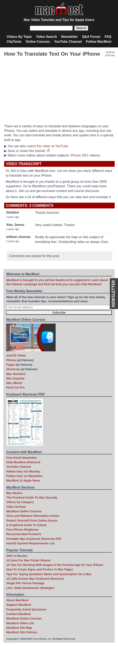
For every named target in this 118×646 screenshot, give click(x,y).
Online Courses (38, 41)
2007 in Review (16, 555)
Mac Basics (14, 493)
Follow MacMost (98, 41)
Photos (11, 360)
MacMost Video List (20, 623)
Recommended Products (23, 534)
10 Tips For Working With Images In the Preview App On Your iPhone (54, 565)
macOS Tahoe (16, 355)
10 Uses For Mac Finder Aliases (28, 560)
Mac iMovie (14, 383)
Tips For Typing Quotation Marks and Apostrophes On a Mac (48, 574)
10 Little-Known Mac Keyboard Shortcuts (35, 578)
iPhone (76, 155)
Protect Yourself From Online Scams (31, 520)
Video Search (46, 36)
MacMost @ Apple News (23, 480)
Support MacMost (18, 604)
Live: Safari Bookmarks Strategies (30, 588)
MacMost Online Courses (24, 511)
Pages (10, 364)
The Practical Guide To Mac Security (31, 497)
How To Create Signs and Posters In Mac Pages (39, 569)
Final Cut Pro (15, 387)
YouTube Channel (68, 41)
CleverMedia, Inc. (42, 639)
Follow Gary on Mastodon (24, 476)
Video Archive (16, 506)
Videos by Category (20, 502)
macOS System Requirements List (30, 543)
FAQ (108, 36)
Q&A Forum (91, 36)
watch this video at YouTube (47, 146)
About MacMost (17, 600)
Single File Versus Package (25, 583)
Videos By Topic (19, 36)
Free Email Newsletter (21, 457)
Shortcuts (13, 369)
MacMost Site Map (19, 627)
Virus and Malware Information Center (33, 515)
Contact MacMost (18, 614)
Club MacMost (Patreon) (23, 462)
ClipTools (14, 41)
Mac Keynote (15, 378)
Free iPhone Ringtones (22, 529)
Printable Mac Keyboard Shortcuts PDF (33, 538)
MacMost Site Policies (21, 632)
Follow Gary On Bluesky (23, 471)
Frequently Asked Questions (26, 609)
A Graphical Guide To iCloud (26, 525)
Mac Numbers (16, 374)
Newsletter (69, 36)
